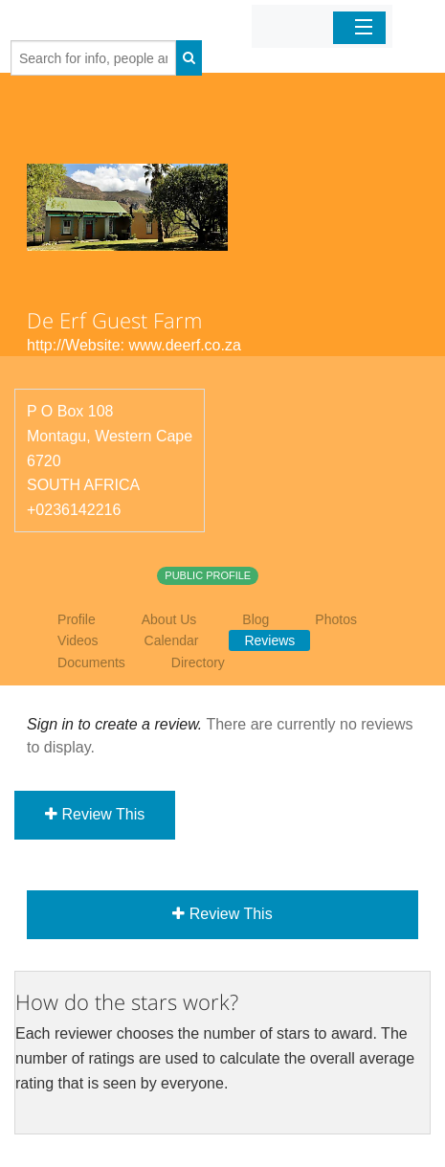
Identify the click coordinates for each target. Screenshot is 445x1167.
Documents (91, 662)
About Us (169, 619)
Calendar (172, 640)
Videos (78, 640)
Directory (198, 662)
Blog (255, 619)
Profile (76, 619)
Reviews (269, 640)
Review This (95, 814)
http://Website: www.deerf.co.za (134, 345)
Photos (336, 619)
